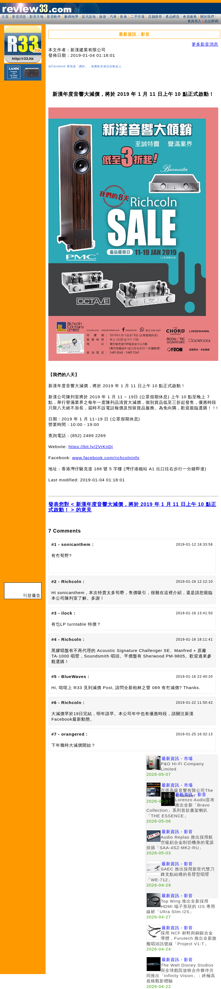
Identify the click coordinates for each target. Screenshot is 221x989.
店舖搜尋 (155, 17)
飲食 (123, 17)
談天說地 (89, 17)
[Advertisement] (52, 806)
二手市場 (137, 17)
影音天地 (36, 17)
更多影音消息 (205, 44)
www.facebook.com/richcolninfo (106, 457)
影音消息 (19, 17)
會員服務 (190, 17)
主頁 (5, 17)
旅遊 (102, 17)
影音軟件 (54, 17)
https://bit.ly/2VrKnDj (91, 446)
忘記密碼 (211, 21)
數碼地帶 (71, 17)
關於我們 (207, 17)
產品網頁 (172, 17)
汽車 (113, 17)
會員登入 (194, 21)
